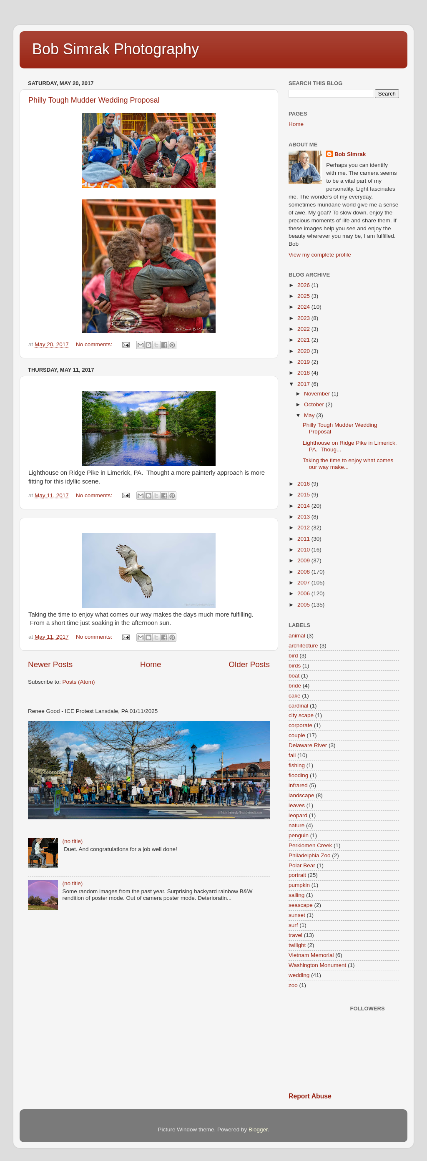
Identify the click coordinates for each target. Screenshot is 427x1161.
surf (293, 925)
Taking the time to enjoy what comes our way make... (348, 463)
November (318, 393)
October (315, 404)
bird (293, 655)
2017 (304, 384)
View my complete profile (320, 255)
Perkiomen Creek (310, 845)
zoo (293, 985)
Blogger (258, 1129)
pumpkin (299, 885)
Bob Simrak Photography (115, 49)
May (310, 415)
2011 (304, 539)
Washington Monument (317, 965)
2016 (304, 484)
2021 (304, 340)
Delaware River (308, 745)
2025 (304, 296)
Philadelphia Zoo (310, 855)
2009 (304, 560)
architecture (303, 645)
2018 (304, 373)
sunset (297, 915)
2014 (304, 506)
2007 (304, 582)
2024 (304, 307)
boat (294, 675)
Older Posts (249, 664)
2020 (304, 351)
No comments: (95, 344)
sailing (296, 895)
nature (296, 825)
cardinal (298, 706)
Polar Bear (302, 865)
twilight (297, 945)
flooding (298, 775)
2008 (304, 572)
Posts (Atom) (79, 682)
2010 (304, 550)
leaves (297, 805)
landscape (301, 795)
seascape (301, 905)
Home (150, 664)
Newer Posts (50, 664)
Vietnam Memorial (311, 955)
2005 (304, 605)
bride (295, 685)
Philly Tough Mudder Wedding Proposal (94, 100)
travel (295, 935)
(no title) (72, 841)
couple (297, 735)
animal (297, 635)
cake (295, 696)
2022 (304, 329)
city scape (301, 715)
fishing (297, 765)
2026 (304, 285)
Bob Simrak (350, 154)
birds (295, 665)
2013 (304, 517)
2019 (304, 362)
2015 (304, 494)
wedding (299, 975)
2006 (304, 593)
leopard (298, 815)
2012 (304, 527)
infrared (298, 785)
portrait (297, 875)
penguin (299, 835)
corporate (300, 725)
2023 (304, 318)
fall (292, 755)
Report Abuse (310, 1096)
